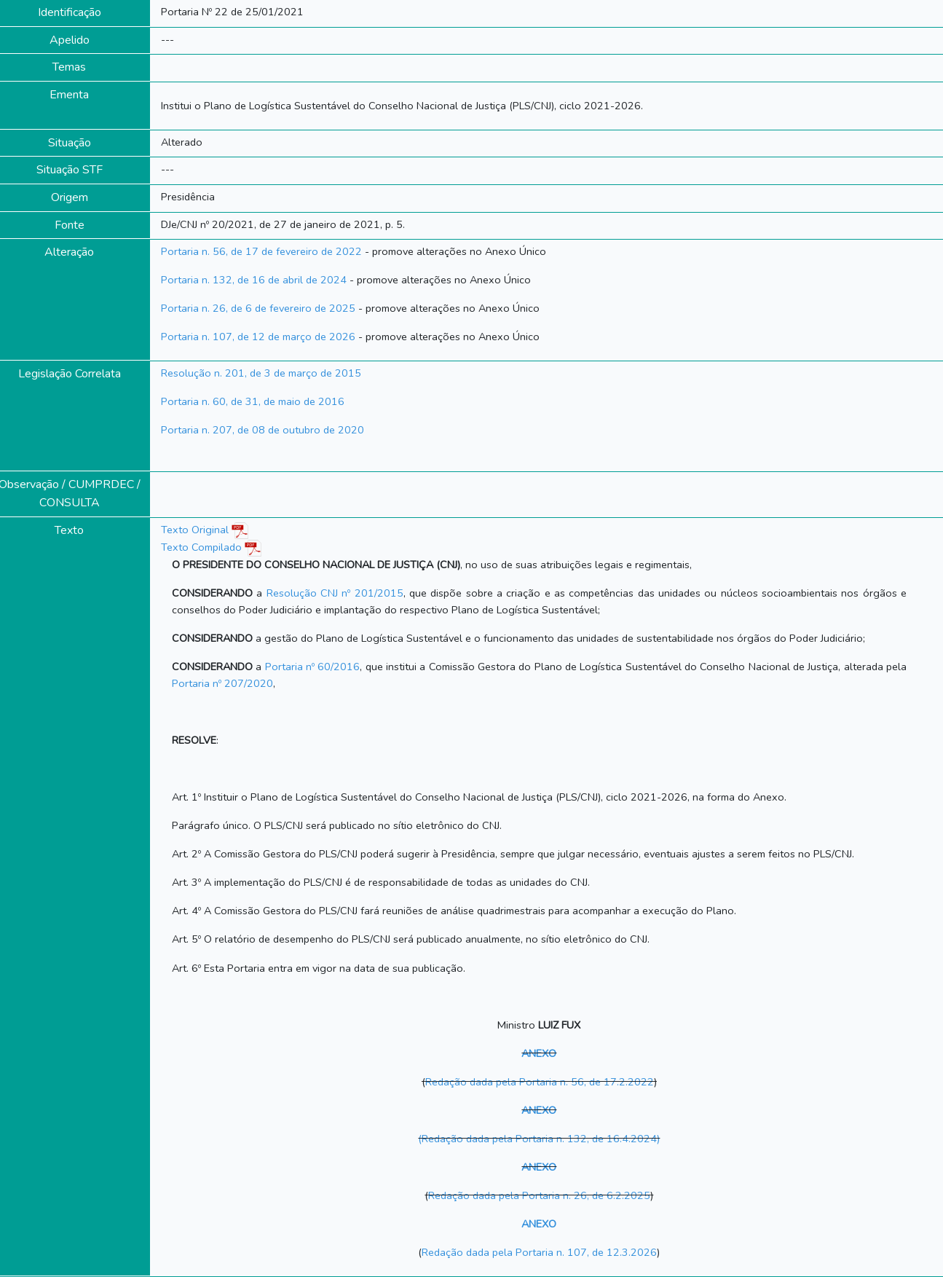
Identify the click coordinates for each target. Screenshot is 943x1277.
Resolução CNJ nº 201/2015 (335, 593)
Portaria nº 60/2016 (312, 666)
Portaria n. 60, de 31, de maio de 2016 (252, 401)
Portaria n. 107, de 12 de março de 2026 (258, 336)
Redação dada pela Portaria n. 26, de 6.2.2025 (539, 1195)
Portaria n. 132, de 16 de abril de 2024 (254, 279)
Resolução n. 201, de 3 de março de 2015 (261, 373)
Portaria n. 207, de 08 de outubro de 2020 (262, 430)
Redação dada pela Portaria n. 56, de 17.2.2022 (539, 1081)
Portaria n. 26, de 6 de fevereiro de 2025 (258, 308)
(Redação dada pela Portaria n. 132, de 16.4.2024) (539, 1138)
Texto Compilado (211, 547)
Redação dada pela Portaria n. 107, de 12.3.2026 (539, 1252)
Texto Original (195, 529)
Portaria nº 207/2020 (222, 683)
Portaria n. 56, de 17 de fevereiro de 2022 (261, 251)
